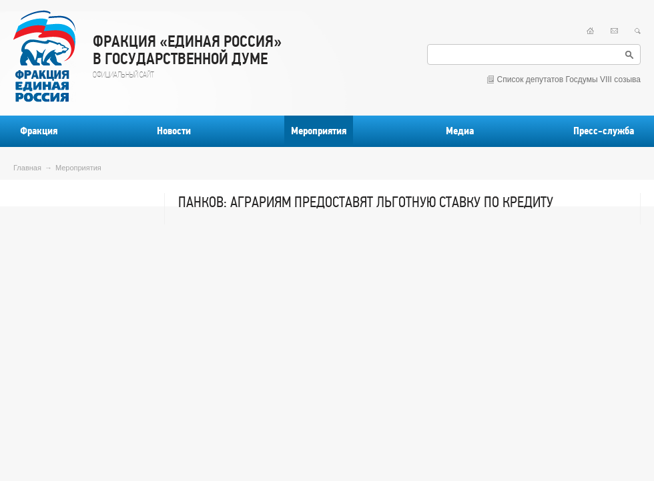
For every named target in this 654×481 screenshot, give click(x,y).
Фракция (38, 131)
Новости (174, 131)
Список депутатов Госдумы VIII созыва (569, 79)
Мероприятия (318, 131)
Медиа (460, 131)
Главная (27, 168)
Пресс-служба (603, 131)
